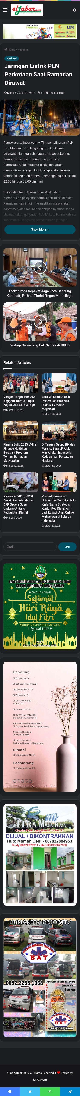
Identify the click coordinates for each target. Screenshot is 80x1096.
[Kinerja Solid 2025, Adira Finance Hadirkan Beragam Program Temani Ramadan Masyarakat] (20, 430)
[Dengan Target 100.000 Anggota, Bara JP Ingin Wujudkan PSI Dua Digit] (20, 383)
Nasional (23, 49)
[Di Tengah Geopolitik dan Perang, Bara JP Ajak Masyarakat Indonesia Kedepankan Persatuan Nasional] (59, 430)
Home (9, 49)
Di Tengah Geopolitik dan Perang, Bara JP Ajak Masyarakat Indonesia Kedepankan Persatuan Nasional (58, 452)
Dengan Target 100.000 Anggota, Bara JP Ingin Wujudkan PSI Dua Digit (19, 401)
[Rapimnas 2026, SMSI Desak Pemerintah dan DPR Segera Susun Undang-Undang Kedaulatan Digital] (20, 482)
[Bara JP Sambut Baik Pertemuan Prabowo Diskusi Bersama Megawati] (59, 383)
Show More (40, 229)
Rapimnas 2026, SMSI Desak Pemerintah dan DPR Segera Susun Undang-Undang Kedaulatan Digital (18, 504)
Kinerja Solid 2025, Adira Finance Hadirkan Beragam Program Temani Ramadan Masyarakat (19, 452)
